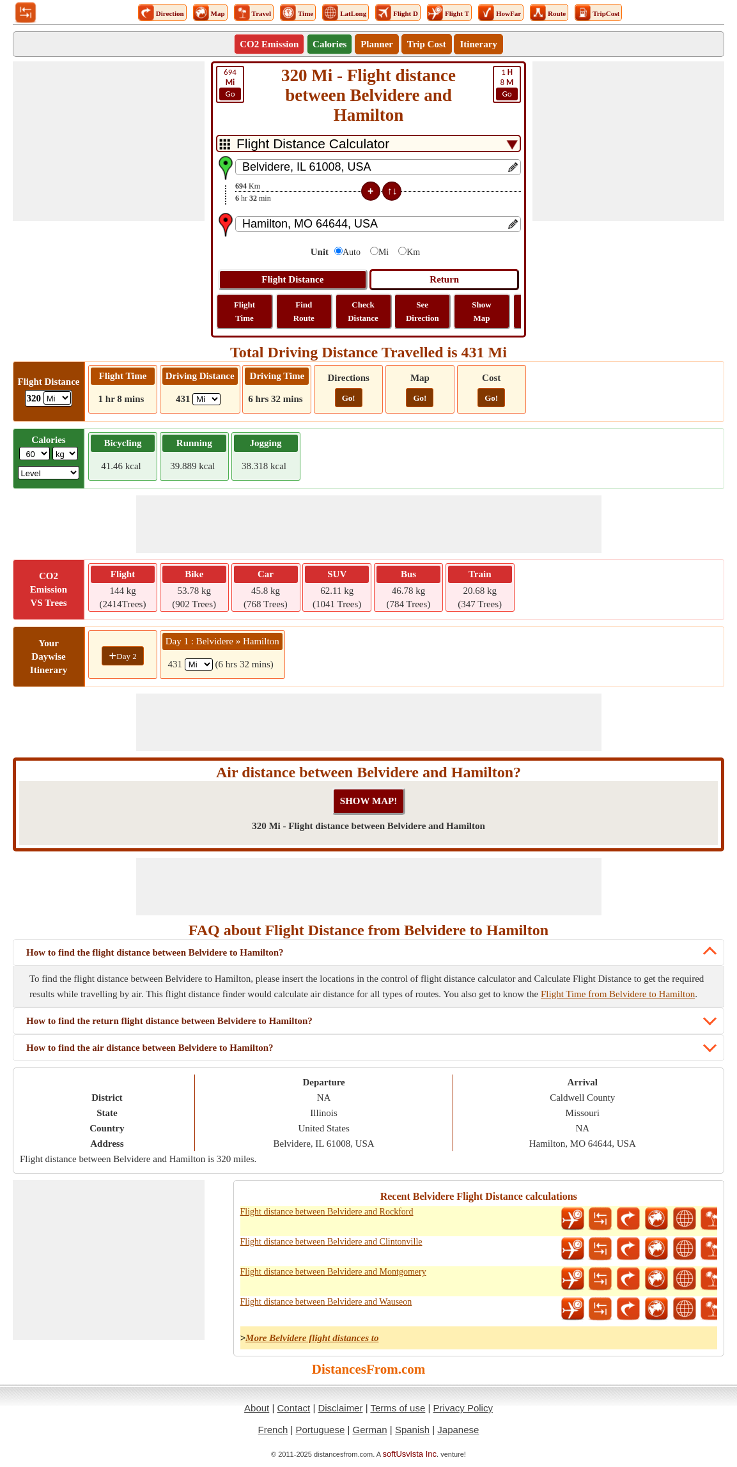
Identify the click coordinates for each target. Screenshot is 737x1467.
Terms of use (397, 1407)
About (256, 1407)
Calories (329, 44)
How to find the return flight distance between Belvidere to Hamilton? (169, 1021)
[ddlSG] (49, 472)
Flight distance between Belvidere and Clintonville (331, 1241)
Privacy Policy (463, 1407)
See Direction (422, 311)
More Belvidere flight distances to (311, 1338)
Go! (348, 398)
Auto (352, 252)
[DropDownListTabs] (368, 143)
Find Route (303, 311)
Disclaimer (340, 1407)
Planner (377, 44)
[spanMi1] (199, 664)
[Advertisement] (109, 141)
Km (413, 252)
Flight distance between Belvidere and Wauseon (326, 1302)
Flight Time (244, 311)
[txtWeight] (34, 453)
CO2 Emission (269, 44)
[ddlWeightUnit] (65, 453)
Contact (294, 1407)
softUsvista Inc (410, 1454)
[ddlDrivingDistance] (206, 399)
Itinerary (478, 44)
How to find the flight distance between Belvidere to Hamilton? (155, 952)
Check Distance (363, 311)
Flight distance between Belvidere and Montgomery (333, 1272)
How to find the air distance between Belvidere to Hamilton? (150, 1048)
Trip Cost (426, 44)
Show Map (481, 311)
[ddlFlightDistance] (57, 398)
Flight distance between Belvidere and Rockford (327, 1211)
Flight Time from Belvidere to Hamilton (618, 994)
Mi (383, 252)
